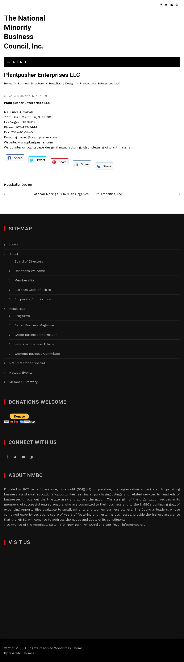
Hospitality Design (18, 185)
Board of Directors (28, 261)
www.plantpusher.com (35, 142)
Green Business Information (35, 335)
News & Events (21, 372)
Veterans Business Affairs (34, 344)
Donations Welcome (29, 271)
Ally (39, 96)
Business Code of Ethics (32, 290)
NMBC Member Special (27, 363)
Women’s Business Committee (37, 354)
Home (13, 245)
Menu (17, 62)
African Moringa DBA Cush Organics (61, 194)
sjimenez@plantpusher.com (35, 137)
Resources (17, 309)
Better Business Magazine (34, 325)
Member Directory (23, 382)
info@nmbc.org (134, 525)
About (13, 254)
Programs (22, 316)
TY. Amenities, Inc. (109, 194)
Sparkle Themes (21, 653)
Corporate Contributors (32, 299)
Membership (24, 280)
